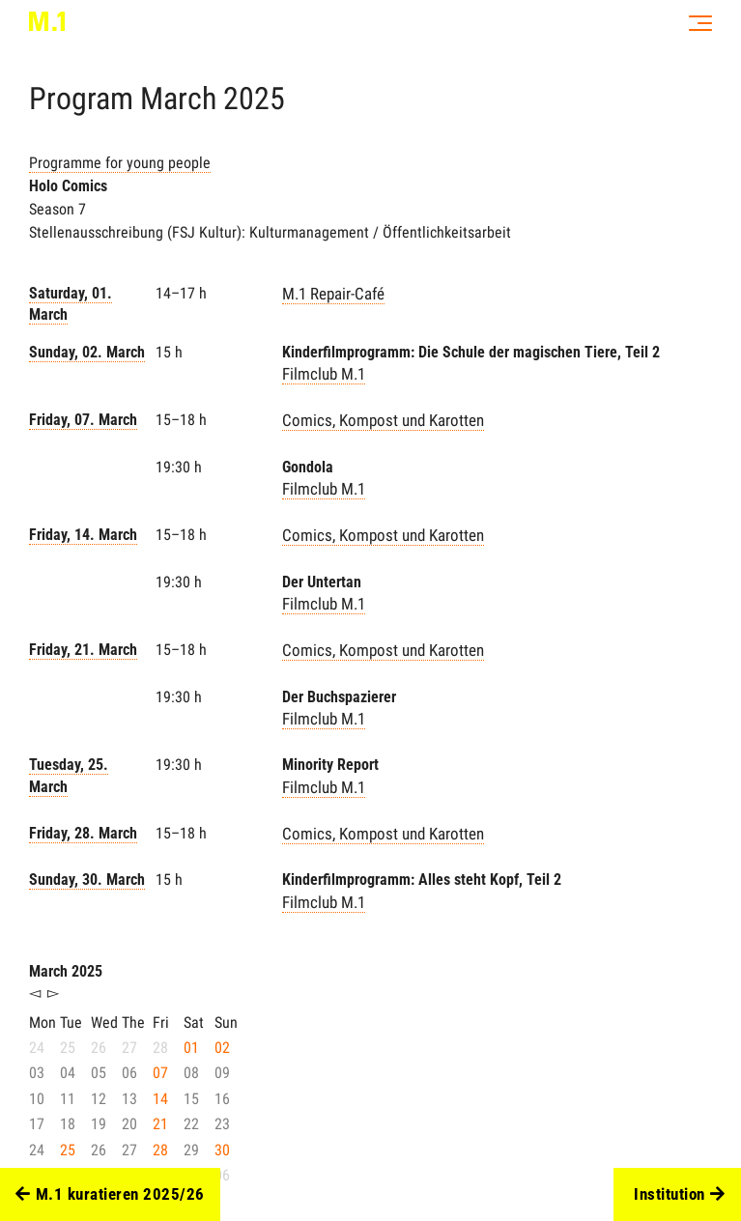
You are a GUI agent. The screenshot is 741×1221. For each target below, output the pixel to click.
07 (160, 1073)
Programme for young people (120, 163)
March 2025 (65, 971)
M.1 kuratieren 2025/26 (110, 1195)
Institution (679, 1195)
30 (222, 1150)
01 (191, 1047)
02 (222, 1047)
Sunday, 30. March (87, 879)
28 (160, 1150)
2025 (254, 98)
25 (67, 1150)
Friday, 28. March (83, 833)
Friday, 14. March (83, 534)
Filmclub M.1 (323, 373)
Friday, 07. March (83, 420)
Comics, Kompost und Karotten (383, 420)
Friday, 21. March (83, 649)
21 (160, 1124)
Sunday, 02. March (87, 352)
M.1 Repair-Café (333, 293)
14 (160, 1099)
